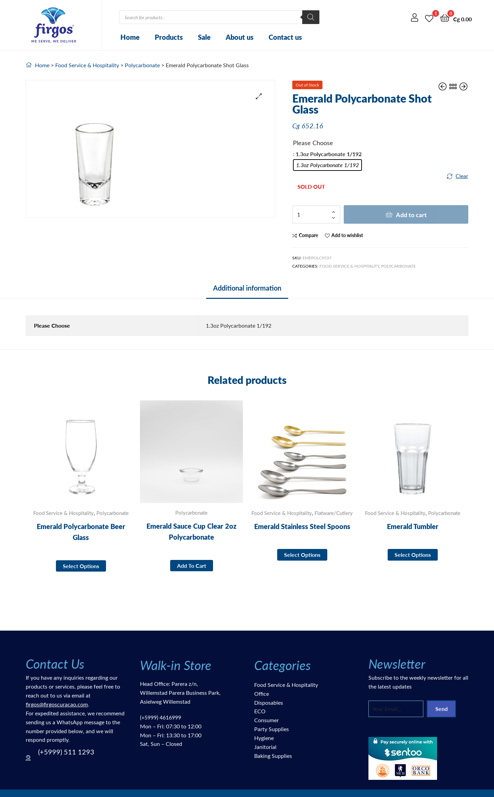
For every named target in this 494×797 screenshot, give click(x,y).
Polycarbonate (142, 65)
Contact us (285, 37)
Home (130, 37)
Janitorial (265, 746)
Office (261, 693)
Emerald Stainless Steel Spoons (302, 526)
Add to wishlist (347, 235)
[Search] (310, 17)
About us (240, 37)
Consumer (266, 720)
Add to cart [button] (191, 566)
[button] (259, 96)
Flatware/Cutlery (334, 512)
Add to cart (411, 214)
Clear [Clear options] (462, 175)
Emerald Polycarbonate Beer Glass (81, 531)
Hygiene (264, 737)
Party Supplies (271, 728)
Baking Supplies (273, 755)
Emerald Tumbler (412, 526)
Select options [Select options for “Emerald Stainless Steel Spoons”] (302, 555)
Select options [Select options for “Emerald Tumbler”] (413, 555)
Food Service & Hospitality (87, 65)
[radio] (327, 165)
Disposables (268, 702)
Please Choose (313, 143)
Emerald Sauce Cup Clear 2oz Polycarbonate (191, 531)
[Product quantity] (316, 214)
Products (169, 37)
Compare (308, 235)
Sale (204, 37)
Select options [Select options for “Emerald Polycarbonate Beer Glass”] (81, 566)
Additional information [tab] (247, 288)
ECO (260, 711)
